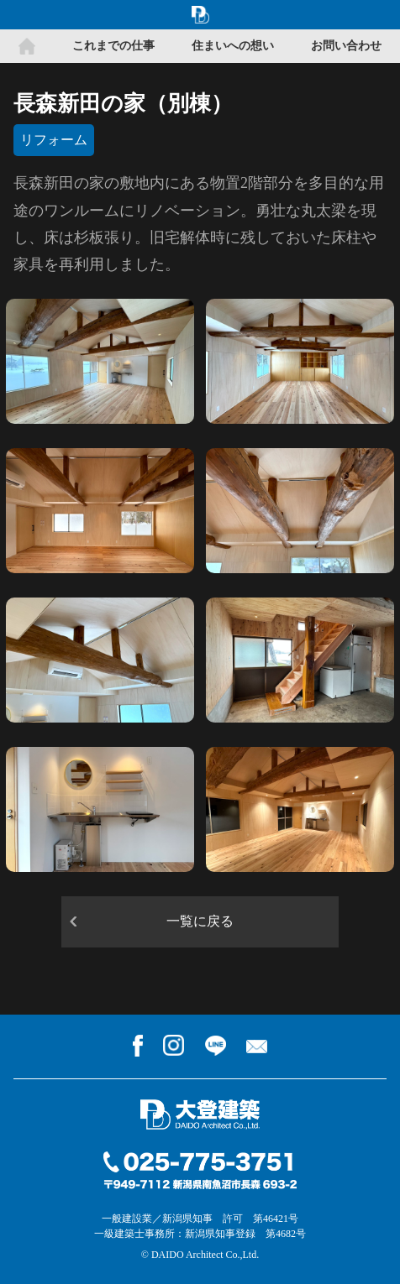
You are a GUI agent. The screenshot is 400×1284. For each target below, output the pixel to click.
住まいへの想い (233, 45)
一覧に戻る (200, 921)
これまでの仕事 (113, 45)
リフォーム (53, 140)
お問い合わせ (346, 45)
